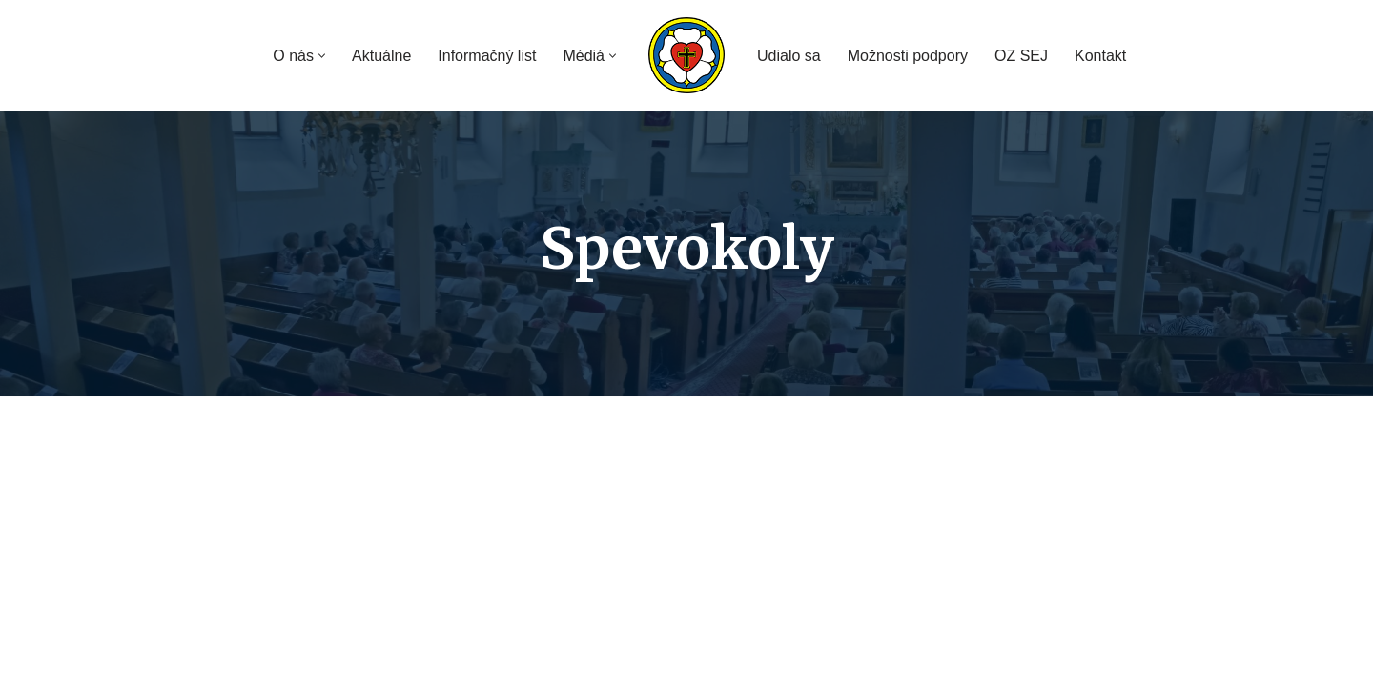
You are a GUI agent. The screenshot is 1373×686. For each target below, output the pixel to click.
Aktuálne (381, 56)
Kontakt (1100, 56)
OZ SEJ (1021, 56)
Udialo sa (789, 56)
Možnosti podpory (908, 56)
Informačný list (487, 56)
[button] (321, 55)
